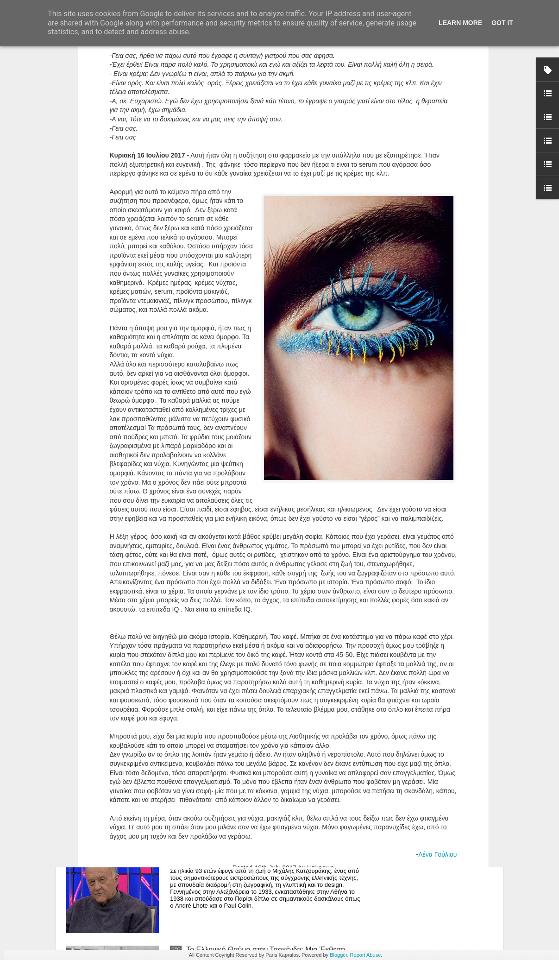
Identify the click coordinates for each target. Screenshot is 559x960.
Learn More (460, 22)
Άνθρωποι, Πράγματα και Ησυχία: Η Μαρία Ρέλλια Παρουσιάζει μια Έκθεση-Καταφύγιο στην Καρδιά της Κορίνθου (272, 642)
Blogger (338, 955)
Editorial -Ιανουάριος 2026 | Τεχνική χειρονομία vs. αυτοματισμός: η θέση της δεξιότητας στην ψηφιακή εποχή (270, 747)
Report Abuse (365, 955)
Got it (502, 22)
